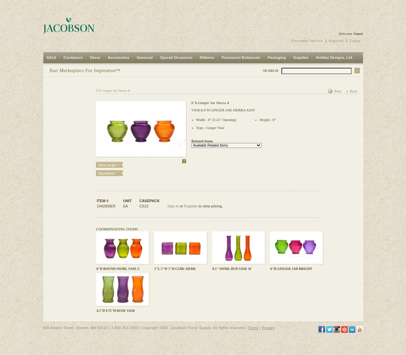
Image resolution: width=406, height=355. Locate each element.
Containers (73, 57)
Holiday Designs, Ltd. (334, 57)
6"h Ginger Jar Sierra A (113, 90)
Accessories (119, 57)
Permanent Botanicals (241, 57)
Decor (95, 57)
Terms (253, 328)
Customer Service (307, 41)
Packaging (276, 57)
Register (336, 41)
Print (337, 91)
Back (353, 91)
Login (355, 41)
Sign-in (173, 206)
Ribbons (207, 57)
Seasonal (145, 57)
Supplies (300, 57)
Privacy (268, 328)
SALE (51, 57)
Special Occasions (176, 57)
